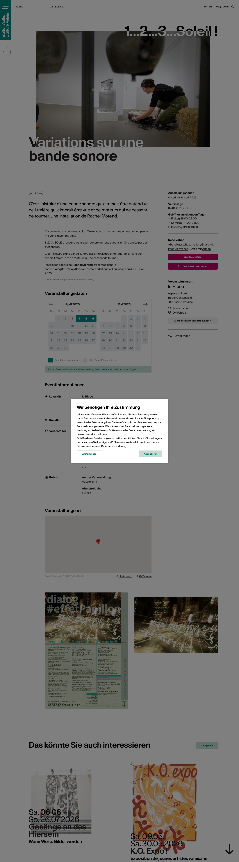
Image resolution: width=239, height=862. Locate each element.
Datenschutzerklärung (113, 446)
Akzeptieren (150, 453)
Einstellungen (89, 453)
